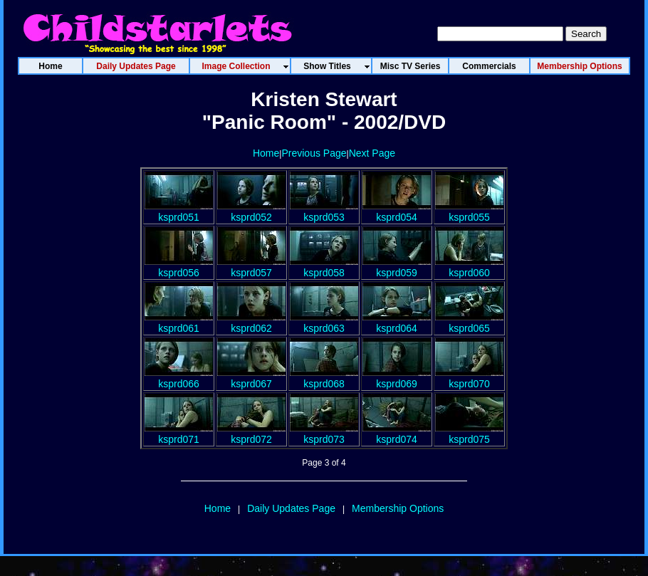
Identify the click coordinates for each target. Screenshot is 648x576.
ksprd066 (179, 378)
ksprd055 (469, 211)
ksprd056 (179, 267)
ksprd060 (469, 267)
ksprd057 (251, 267)
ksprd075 (469, 433)
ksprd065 (469, 322)
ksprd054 (396, 211)
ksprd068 (324, 378)
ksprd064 (396, 322)
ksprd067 (251, 378)
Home (266, 153)
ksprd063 (324, 322)
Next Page (372, 153)
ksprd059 (396, 267)
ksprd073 (324, 433)
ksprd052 (251, 211)
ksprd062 (251, 322)
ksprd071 (179, 433)
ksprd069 (396, 378)
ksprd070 (469, 378)
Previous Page (313, 153)
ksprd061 (179, 322)
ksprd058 (324, 267)
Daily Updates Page (291, 508)
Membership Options (398, 508)
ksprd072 (251, 433)
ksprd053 (324, 211)
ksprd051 (179, 211)
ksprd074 (396, 433)
